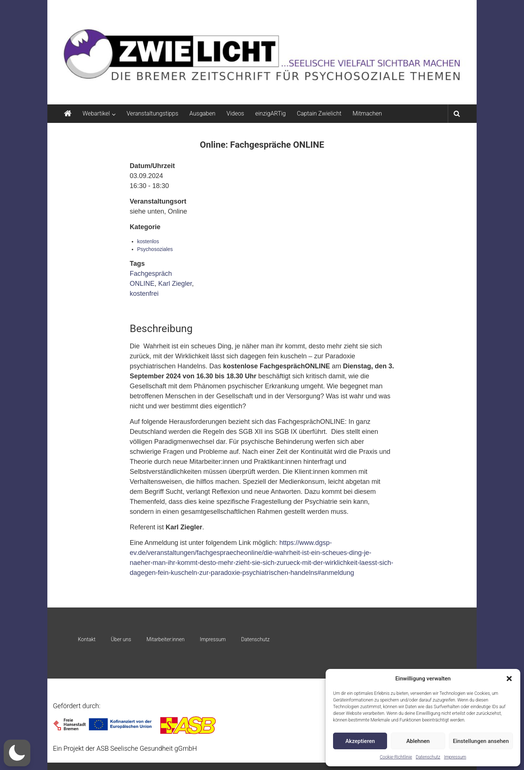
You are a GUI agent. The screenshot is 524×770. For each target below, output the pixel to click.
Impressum (455, 757)
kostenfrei (144, 293)
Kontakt (86, 639)
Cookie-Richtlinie (396, 757)
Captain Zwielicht (319, 113)
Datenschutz (428, 757)
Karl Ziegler (175, 283)
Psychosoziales (155, 249)
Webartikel (96, 113)
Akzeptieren (360, 741)
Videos (235, 113)
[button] (509, 678)
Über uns (121, 639)
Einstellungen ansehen (481, 741)
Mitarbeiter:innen (166, 639)
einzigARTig (270, 113)
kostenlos (148, 241)
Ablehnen (418, 741)
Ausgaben (202, 113)
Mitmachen (367, 113)
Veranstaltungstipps (152, 113)
